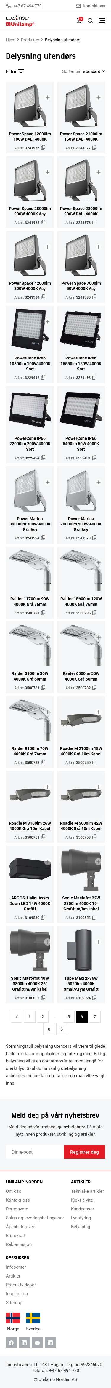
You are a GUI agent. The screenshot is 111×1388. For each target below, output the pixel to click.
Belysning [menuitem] (80, 1226)
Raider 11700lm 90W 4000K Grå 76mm (29, 601)
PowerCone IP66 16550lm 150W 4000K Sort (81, 363)
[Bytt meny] (102, 21)
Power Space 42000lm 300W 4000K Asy (30, 286)
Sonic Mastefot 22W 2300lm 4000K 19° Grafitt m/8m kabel (81, 903)
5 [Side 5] (68, 1016)
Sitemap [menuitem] (14, 1302)
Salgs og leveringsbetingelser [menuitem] (35, 1218)
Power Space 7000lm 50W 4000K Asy (81, 286)
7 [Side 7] (95, 1016)
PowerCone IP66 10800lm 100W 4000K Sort (30, 363)
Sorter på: (71, 71)
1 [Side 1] (29, 1016)
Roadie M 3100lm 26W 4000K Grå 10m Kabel (30, 826)
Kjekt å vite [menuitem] (82, 1200)
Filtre (15, 71)
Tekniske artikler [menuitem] (87, 1191)
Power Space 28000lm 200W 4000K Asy (30, 211)
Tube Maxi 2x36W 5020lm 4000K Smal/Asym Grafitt (81, 984)
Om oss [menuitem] (13, 1191)
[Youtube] (37, 1342)
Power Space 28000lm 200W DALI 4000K (81, 211)
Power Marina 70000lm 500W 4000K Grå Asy (81, 524)
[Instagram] (50, 1342)
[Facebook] (11, 1342)
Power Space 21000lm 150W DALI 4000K (81, 136)
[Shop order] (93, 71)
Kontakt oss (90, 6)
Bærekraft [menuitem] (15, 1235)
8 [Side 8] (49, 1029)
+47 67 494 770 (24, 6)
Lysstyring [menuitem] (81, 1218)
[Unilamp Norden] (38, 20)
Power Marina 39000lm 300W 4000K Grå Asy (30, 524)
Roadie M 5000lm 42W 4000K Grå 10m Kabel (81, 826)
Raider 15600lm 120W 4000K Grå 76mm (81, 601)
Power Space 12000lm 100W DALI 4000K (30, 136)
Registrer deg (84, 1152)
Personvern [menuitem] (17, 1209)
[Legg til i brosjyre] (47, 97)
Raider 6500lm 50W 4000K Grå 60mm (81, 676)
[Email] (35, 1152)
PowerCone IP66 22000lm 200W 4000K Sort (30, 444)
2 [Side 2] (42, 1016)
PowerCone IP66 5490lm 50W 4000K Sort (81, 444)
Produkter (30, 40)
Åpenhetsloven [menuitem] (20, 1226)
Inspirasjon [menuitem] (17, 1293)
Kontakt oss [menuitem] (18, 1200)
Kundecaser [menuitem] (82, 1209)
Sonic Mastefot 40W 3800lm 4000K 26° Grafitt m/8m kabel (30, 984)
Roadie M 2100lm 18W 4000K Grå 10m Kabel (81, 751)
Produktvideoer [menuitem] (21, 1285)
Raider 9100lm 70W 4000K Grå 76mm (30, 751)
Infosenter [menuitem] (16, 1267)
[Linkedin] (24, 1342)
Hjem (10, 40)
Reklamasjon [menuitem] (19, 1244)
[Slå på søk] (90, 21)
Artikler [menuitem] (13, 1276)
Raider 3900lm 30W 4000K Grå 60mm (30, 676)
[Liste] (79, 20)
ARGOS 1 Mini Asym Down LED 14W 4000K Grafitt (29, 903)
